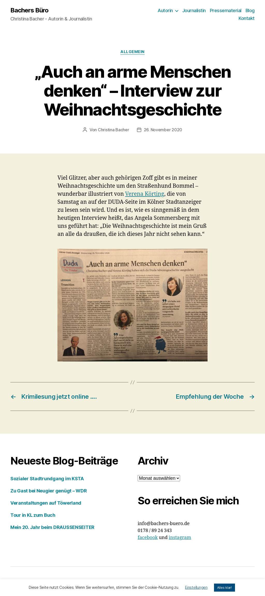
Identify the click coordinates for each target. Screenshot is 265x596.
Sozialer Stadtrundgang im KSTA (47, 478)
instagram (180, 538)
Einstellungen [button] (196, 587)
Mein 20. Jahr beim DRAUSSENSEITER (52, 527)
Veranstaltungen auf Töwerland (45, 503)
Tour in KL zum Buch (32, 515)
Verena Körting (144, 194)
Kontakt (247, 18)
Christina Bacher (113, 129)
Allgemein (132, 51)
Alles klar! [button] (224, 587)
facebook (148, 538)
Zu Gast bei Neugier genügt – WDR (48, 490)
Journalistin (194, 10)
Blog (250, 10)
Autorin (165, 10)
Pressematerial (225, 10)
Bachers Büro (29, 10)
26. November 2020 (163, 129)
